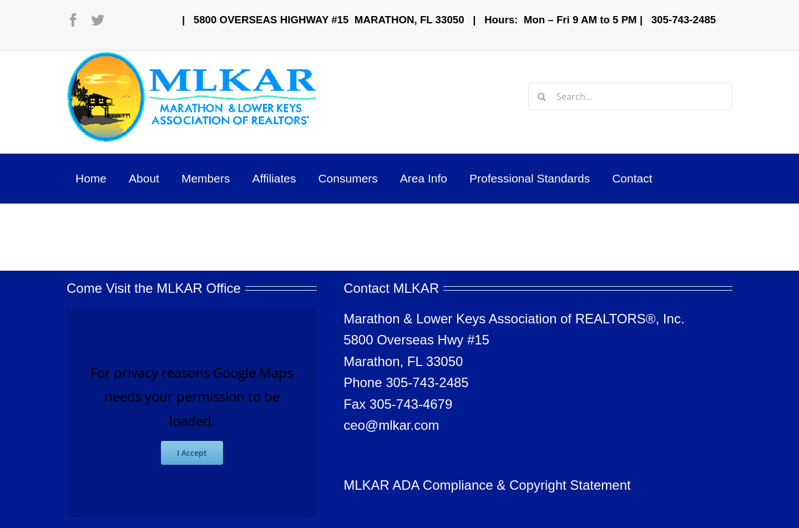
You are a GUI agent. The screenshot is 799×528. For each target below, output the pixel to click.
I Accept (192, 453)
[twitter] (97, 20)
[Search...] (630, 96)
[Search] (542, 96)
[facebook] (73, 20)
